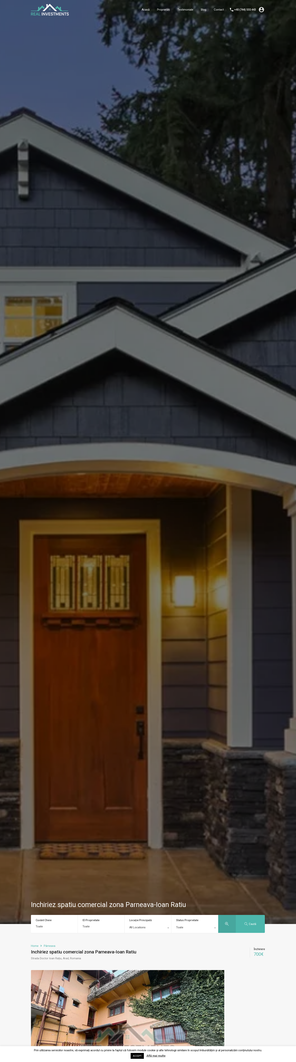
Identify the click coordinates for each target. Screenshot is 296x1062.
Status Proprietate (187, 920)
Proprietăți (163, 9)
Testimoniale (185, 9)
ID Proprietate (90, 920)
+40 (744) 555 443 (245, 9)
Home (35, 946)
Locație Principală (140, 920)
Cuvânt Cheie (44, 920)
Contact (219, 9)
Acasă (146, 9)
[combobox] (148, 928)
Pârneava (49, 946)
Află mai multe (156, 1055)
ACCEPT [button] (137, 1055)
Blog (203, 9)
